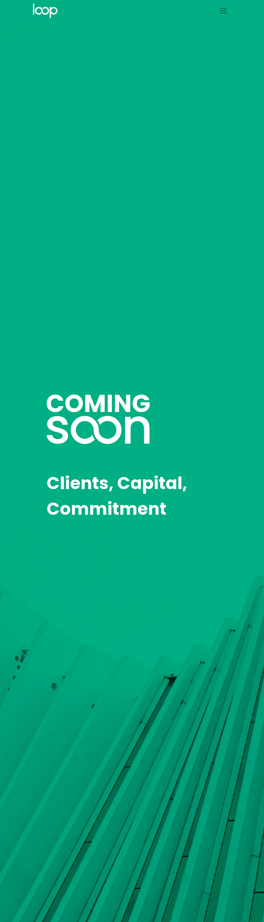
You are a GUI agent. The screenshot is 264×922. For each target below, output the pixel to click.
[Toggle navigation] (223, 10)
